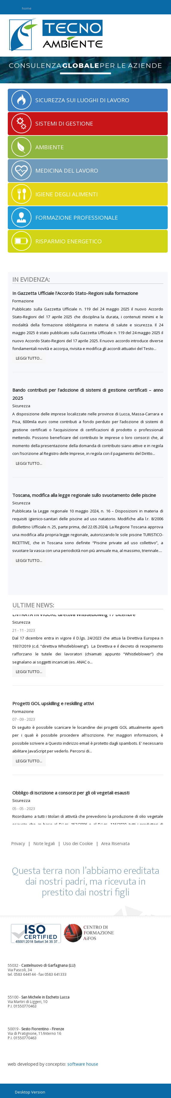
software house (82, 1064)
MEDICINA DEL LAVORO (66, 170)
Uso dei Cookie (78, 843)
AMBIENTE (49, 147)
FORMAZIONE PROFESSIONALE (76, 217)
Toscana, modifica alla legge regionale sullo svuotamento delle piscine (84, 495)
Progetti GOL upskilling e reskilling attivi (53, 705)
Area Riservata (115, 843)
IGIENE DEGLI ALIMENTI (66, 194)
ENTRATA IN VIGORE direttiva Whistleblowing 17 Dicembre (73, 616)
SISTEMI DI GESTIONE (64, 123)
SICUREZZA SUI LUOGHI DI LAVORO (82, 100)
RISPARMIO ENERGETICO (68, 241)
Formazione (23, 301)
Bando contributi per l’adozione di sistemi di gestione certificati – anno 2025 (87, 394)
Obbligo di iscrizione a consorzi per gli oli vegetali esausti (70, 795)
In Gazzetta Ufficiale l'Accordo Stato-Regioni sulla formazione (75, 293)
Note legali (44, 843)
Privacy (18, 843)
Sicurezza (21, 405)
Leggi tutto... (29, 358)
